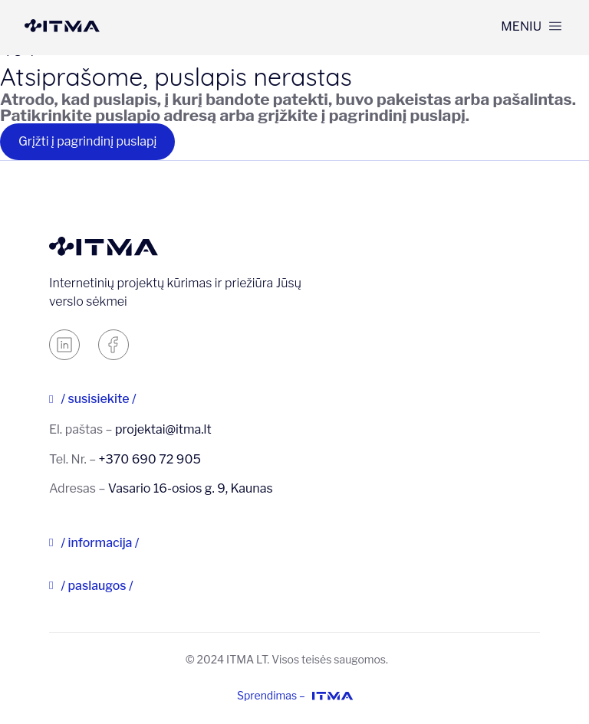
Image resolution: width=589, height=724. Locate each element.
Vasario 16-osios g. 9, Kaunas (190, 488)
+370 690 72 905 (150, 459)
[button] (531, 26)
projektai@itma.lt (163, 429)
